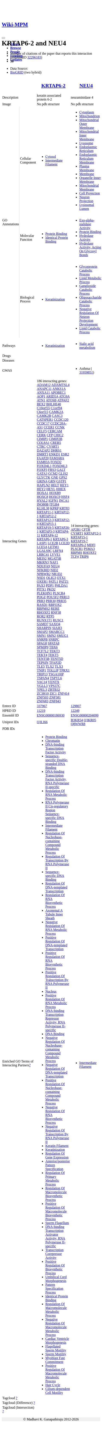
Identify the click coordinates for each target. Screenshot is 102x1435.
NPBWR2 (44, 574)
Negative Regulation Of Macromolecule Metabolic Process (56, 1327)
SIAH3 (57, 628)
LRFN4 (58, 551)
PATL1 (53, 581)
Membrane (86, 174)
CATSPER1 (45, 419)
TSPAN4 (43, 678)
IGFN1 (53, 500)
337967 (42, 706)
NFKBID (43, 570)
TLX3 (59, 666)
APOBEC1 (58, 392)
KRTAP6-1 (44, 539)
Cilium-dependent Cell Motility (57, 1390)
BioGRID (16, 72)
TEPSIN (42, 662)
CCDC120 (61, 419)
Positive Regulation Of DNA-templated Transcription (56, 943)
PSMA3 (89, 549)
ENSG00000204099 (84, 715)
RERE (55, 608)
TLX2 (50, 666)
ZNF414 (63, 693)
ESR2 (65, 454)
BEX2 (41, 404)
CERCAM (55, 431)
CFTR (86, 529)
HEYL (50, 489)
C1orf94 (56, 408)
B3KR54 (77, 720)
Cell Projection (89, 193)
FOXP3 (42, 470)
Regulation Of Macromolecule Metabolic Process (56, 1309)
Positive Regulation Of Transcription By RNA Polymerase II (57, 979)
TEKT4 (42, 655)
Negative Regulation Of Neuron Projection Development (89, 316)
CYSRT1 (53, 446)
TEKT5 (53, 655)
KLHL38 (43, 508)
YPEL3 (42, 689)
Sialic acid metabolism (87, 345)
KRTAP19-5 (45, 527)
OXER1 (42, 581)
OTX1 (61, 578)
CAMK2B (44, 416)
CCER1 (49, 427)
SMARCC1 (57, 632)
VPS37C (54, 686)
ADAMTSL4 (60, 385)
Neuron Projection (86, 199)
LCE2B (53, 543)
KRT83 (64, 508)
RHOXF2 (43, 612)
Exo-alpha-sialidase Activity (86, 224)
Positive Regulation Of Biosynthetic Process (55, 1267)
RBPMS (76, 552)
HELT (55, 485)
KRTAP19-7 (79, 541)
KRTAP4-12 (49, 535)
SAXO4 (54, 624)
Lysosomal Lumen (86, 206)
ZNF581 (55, 697)
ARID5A (52, 396)
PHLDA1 (61, 585)
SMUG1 (62, 635)
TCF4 (75, 556)
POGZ (41, 597)
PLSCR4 (59, 593)
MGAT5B (54, 558)
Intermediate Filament (54, 162)
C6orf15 (42, 412)
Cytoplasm (86, 112)
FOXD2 (56, 462)
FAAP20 (43, 458)
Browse (15, 48)
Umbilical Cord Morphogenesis (56, 1279)
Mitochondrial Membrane (89, 187)
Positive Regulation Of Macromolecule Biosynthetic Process (56, 1211)
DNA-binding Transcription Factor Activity (55, 748)
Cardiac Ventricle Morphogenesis (57, 1340)
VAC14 (42, 682)
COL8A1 (43, 443)
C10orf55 (43, 408)
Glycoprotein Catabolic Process (88, 270)
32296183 (34, 57)
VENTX (53, 682)
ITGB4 (54, 504)
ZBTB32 (54, 689)
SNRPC (54, 639)
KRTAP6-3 (60, 539)
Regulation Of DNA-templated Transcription (56, 887)
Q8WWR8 (78, 724)
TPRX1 (64, 670)
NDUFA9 (43, 566)
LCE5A (42, 547)
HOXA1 (42, 493)
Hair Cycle (52, 1385)
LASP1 (42, 543)
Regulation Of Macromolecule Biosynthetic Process (56, 1194)
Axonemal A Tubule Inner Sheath (54, 914)
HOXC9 (54, 497)
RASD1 (42, 605)
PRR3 (41, 601)
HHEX (61, 489)
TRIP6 (84, 556)
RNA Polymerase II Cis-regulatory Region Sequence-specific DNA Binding (57, 812)
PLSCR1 (77, 549)
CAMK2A (56, 412)
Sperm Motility (55, 1354)
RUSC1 (58, 620)
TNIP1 (41, 670)
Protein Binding (56, 234)
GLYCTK (43, 477)
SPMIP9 (42, 647)
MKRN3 (43, 562)
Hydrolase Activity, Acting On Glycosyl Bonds (90, 249)
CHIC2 (58, 435)
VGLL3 (42, 686)
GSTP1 (61, 481)
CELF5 (42, 431)
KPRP (54, 508)
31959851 (86, 372)
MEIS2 (42, 558)
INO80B (43, 504)
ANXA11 (43, 392)
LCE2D (64, 543)
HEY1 (64, 485)
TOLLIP (52, 670)
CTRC (41, 446)
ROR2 (41, 616)
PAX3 (41, 585)
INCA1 (64, 500)
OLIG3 (51, 578)
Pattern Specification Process (54, 1288)
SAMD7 (42, 624)
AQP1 (41, 396)
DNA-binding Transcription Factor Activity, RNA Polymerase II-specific (57, 779)
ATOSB (51, 400)
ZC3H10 (43, 693)
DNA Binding (54, 1034)
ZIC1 (53, 693)
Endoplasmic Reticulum (88, 149)
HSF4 (65, 497)
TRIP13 (42, 674)
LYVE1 (55, 554)
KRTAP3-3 (47, 531)
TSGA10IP (55, 674)
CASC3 (57, 416)
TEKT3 (54, 651)
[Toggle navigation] (3, 38)
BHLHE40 (53, 404)
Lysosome (86, 143)
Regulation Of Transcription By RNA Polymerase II (57, 862)
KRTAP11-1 (45, 512)
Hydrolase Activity (86, 237)
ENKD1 (54, 454)
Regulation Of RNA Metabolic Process (56, 794)
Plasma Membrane (86, 168)
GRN (52, 481)
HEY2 (41, 489)
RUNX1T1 (44, 620)
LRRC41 (43, 554)
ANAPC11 (44, 389)
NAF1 (54, 562)
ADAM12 (44, 385)
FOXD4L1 (44, 466)
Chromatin (52, 740)
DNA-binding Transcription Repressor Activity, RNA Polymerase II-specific (55, 1020)
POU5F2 (53, 597)
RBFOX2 (55, 605)
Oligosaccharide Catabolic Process (90, 301)
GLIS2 (63, 473)
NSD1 (41, 578)
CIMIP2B (55, 439)
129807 (76, 706)
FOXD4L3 (59, 466)
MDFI (91, 545)
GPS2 (63, 477)
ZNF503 (42, 697)
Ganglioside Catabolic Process (87, 289)
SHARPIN (44, 628)
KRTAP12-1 (92, 533)
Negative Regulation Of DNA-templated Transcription (56, 1070)
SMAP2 (42, 632)
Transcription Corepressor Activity (54, 1253)
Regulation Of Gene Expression (57, 1155)
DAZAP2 (43, 450)
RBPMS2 (43, 608)
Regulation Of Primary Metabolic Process (55, 1178)
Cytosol (50, 156)
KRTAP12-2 (47, 516)
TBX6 (53, 647)
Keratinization (55, 299)
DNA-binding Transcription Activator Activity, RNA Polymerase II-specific (55, 1236)
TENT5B (43, 659)
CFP (50, 435)
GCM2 (52, 473)
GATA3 (42, 473)
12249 (75, 710)
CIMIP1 (42, 439)
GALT (61, 470)
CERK (41, 435)
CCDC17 (43, 423)
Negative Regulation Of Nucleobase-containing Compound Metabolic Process (55, 1049)
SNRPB (42, 639)
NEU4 (86, 85)
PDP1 (50, 585)
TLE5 (41, 666)
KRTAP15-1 (47, 524)
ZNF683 (42, 701)
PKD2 (51, 589)
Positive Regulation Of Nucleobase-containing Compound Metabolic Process (55, 1091)
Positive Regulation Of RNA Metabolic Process (56, 1001)
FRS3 (52, 470)
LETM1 (53, 547)
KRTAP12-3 (45, 520)
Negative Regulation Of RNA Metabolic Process (56, 927)
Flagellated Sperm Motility (55, 1348)
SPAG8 (42, 643)
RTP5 (50, 616)
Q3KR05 (90, 720)
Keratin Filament (57, 1146)
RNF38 (56, 612)
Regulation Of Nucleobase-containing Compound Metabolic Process (55, 842)
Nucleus (50, 991)
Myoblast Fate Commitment (55, 1360)
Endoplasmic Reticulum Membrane (88, 158)
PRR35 (61, 601)
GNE (54, 477)
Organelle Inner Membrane (90, 179)
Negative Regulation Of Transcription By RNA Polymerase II (57, 1134)
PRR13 (64, 597)
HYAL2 (42, 500)
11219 (41, 710)
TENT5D (56, 659)
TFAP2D (55, 662)
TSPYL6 (56, 678)
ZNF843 (55, 701)
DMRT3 (42, 454)
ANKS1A (59, 389)
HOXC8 (42, 497)
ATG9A (64, 396)
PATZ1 (64, 581)
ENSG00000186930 (51, 715)
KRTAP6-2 (53, 85)
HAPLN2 (43, 485)
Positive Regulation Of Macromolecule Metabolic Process (56, 1373)
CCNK (60, 427)
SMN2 (51, 635)
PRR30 (51, 601)
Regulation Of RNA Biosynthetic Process (55, 900)
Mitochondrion (89, 116)
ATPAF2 (63, 400)
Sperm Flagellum (57, 1223)
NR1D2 (57, 574)
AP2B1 (76, 529)
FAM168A (57, 458)
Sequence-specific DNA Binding (54, 875)
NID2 (54, 570)
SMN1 (41, 635)
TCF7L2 (43, 651)
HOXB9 (54, 493)
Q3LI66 (42, 722)
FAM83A (43, 462)
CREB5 (55, 443)
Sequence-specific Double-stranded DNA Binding (56, 761)
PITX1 (41, 589)
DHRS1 (56, 450)
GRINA (42, 481)
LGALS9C (44, 551)
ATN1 (41, 400)
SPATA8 (53, 643)
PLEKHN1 (44, 593)
